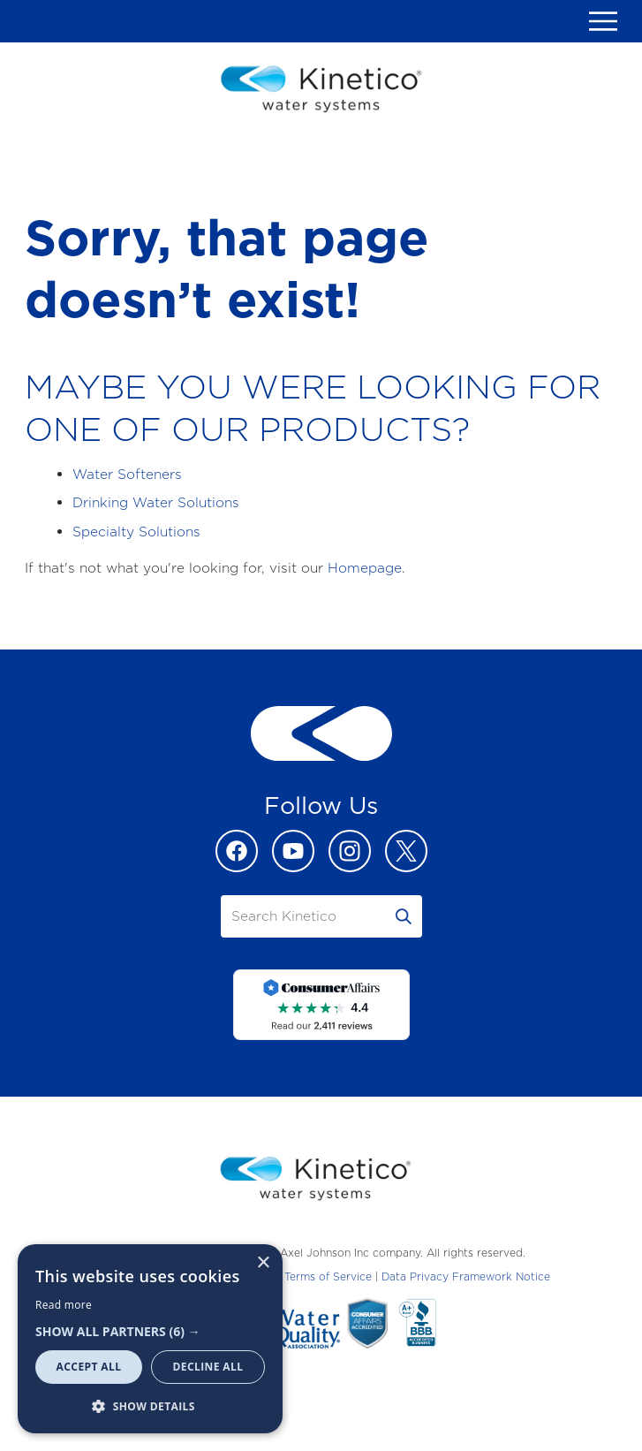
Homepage (365, 567)
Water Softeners (127, 474)
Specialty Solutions (136, 531)
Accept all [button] (89, 1366)
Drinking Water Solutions (155, 502)
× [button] (262, 1263)
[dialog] (150, 1338)
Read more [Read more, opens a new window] (63, 1304)
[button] (150, 1331)
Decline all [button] (208, 1366)
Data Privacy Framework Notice (465, 1276)
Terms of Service (328, 1276)
